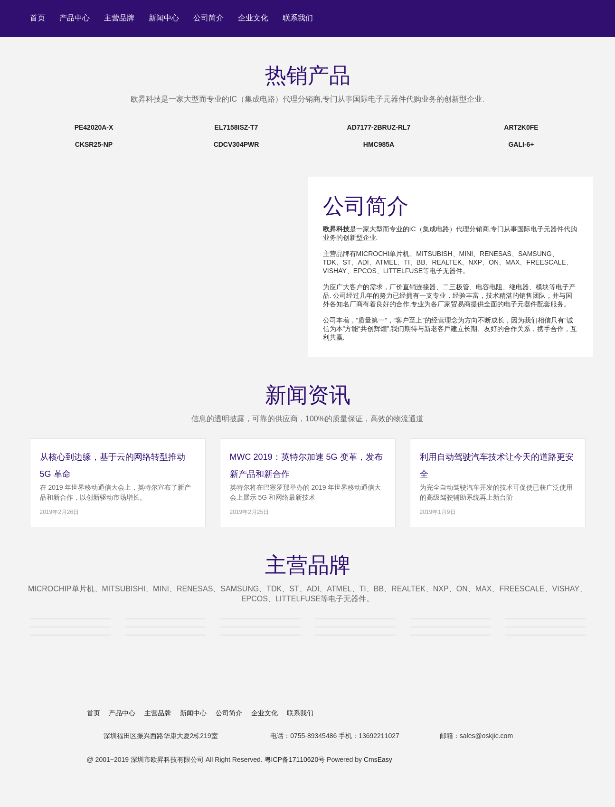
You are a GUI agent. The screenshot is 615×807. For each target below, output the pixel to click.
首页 (37, 18)
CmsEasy (378, 759)
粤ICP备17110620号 (295, 759)
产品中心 (74, 18)
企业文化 (253, 18)
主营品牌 (119, 18)
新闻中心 (164, 18)
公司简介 (208, 18)
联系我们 (298, 18)
